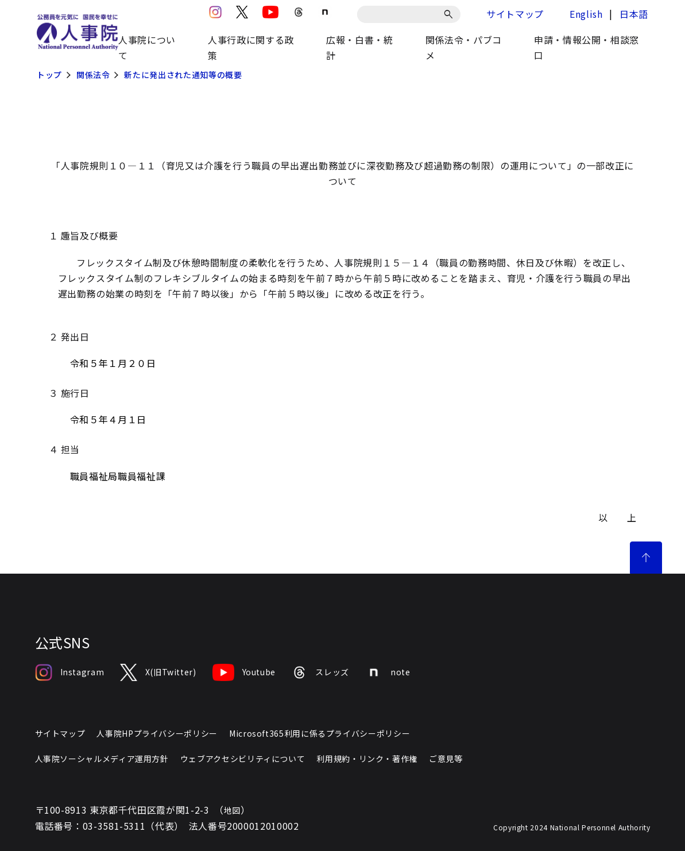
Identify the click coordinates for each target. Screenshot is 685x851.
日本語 (634, 14)
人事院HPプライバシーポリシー (157, 733)
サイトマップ (515, 14)
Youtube (244, 672)
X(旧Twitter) (158, 672)
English (586, 14)
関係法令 (93, 74)
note (388, 672)
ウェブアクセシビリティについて (242, 758)
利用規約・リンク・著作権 (366, 758)
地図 (232, 810)
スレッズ (320, 672)
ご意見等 (446, 758)
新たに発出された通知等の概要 (183, 74)
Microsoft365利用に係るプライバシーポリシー (319, 733)
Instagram (70, 672)
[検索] (450, 14)
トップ (49, 74)
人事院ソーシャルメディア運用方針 (102, 758)
